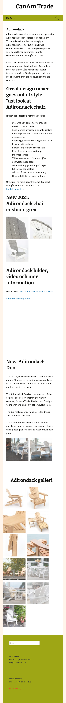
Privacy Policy (15, 688)
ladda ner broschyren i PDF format (36, 291)
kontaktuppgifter (15, 188)
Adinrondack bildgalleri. (18, 298)
